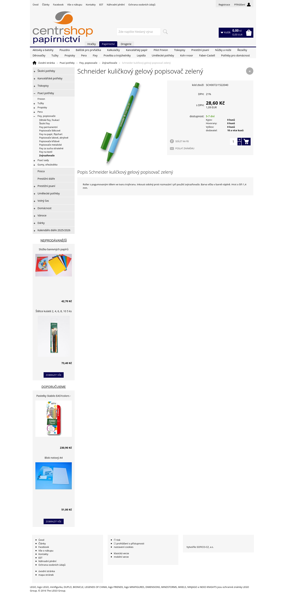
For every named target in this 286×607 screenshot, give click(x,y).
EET (101, 4)
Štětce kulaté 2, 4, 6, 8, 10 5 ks (54, 311)
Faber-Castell (207, 55)
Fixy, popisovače (88, 62)
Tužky (54, 55)
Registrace (224, 4)
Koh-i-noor (186, 55)
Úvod (35, 4)
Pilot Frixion (161, 50)
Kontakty (91, 4)
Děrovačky (39, 55)
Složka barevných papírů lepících (54, 250)
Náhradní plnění (116, 4)
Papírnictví (108, 44)
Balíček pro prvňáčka (88, 50)
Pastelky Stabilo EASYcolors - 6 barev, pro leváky (53, 396)
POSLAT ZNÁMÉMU (184, 148)
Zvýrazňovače (109, 62)
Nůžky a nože (223, 50)
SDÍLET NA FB (182, 141)
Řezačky (242, 50)
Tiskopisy (179, 50)
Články (45, 4)
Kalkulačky (113, 50)
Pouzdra (64, 50)
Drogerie (126, 44)
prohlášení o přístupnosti (130, 543)
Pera (84, 55)
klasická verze (121, 553)
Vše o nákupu (74, 4)
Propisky (70, 55)
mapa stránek (46, 574)
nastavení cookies (123, 547)
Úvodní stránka (46, 62)
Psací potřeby (67, 62)
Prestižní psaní (200, 50)
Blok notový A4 (54, 457)
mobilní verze (121, 556)
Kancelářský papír (137, 50)
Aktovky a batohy (43, 50)
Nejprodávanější (53, 240)
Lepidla (141, 55)
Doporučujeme (54, 387)
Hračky (91, 44)
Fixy (95, 55)
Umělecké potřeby (163, 55)
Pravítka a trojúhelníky (117, 55)
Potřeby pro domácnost (235, 55)
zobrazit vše (53, 375)
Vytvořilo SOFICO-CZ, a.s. (200, 547)
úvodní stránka (46, 571)
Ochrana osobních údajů (141, 4)
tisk (118, 539)
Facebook (58, 4)
